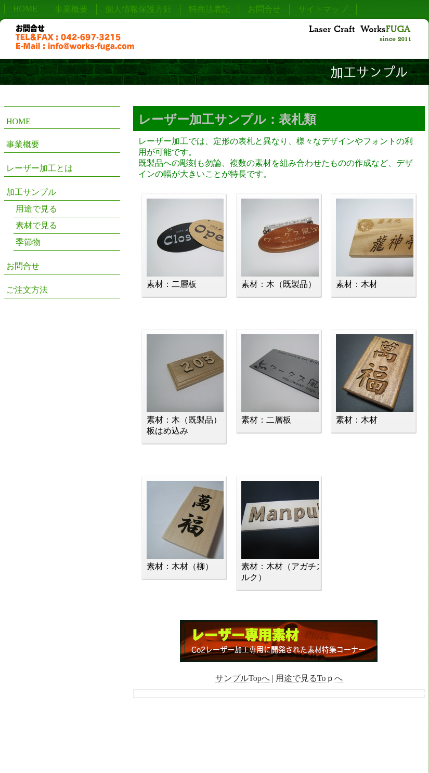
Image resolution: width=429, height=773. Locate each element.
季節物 (28, 242)
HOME (25, 8)
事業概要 (71, 9)
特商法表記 (209, 9)
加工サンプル (31, 192)
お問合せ (264, 9)
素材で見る (36, 225)
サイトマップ (323, 9)
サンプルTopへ (242, 678)
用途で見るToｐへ (309, 678)
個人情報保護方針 (138, 9)
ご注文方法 (27, 289)
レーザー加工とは (39, 168)
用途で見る (36, 208)
